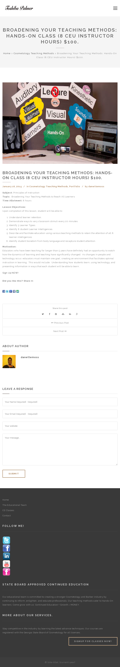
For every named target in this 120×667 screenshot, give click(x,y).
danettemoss (96, 186)
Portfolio (74, 186)
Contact (6, 515)
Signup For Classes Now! (93, 641)
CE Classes (8, 510)
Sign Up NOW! (10, 273)
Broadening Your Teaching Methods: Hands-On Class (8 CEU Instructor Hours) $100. (60, 36)
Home (7, 53)
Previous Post (60, 323)
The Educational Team (14, 505)
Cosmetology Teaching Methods (34, 53)
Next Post (60, 331)
